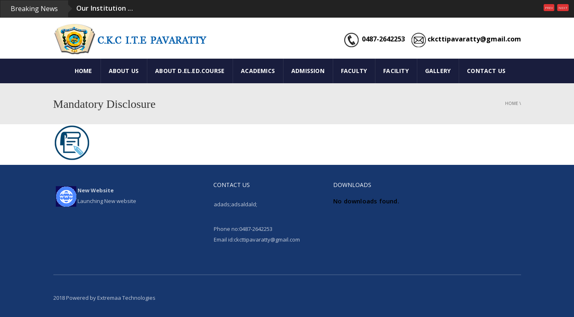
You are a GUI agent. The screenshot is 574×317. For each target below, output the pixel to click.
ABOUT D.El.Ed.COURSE (189, 71)
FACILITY (396, 71)
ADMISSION (308, 71)
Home (511, 103)
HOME (83, 71)
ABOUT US (124, 71)
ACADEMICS (258, 71)
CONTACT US (486, 71)
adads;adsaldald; (235, 204)
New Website (96, 190)
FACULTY (354, 71)
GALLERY (438, 71)
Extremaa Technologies (126, 297)
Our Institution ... (104, 8)
